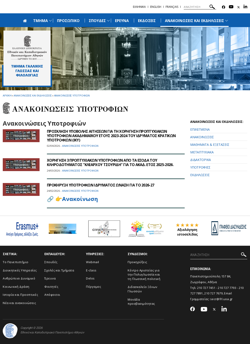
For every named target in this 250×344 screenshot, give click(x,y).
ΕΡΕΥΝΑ (122, 20)
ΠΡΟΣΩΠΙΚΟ (68, 20)
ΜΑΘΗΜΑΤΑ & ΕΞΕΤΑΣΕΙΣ (209, 144)
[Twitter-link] (238, 7)
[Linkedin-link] (245, 7)
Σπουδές (50, 262)
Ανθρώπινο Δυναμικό (19, 278)
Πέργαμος (93, 287)
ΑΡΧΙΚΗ (7, 95)
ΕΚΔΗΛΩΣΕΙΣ (200, 175)
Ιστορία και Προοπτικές (20, 295)
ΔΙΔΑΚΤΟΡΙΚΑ (200, 160)
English (155, 7)
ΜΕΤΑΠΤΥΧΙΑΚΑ (201, 152)
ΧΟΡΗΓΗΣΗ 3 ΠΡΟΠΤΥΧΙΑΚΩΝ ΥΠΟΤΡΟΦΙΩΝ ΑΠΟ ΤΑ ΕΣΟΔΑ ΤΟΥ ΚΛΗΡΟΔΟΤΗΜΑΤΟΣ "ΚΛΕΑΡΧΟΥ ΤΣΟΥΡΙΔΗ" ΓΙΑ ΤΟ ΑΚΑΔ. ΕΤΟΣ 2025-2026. (110, 162)
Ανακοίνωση (80, 199)
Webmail (92, 262)
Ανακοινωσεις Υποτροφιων (72, 95)
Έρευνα (50, 278)
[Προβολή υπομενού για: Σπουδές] (108, 20)
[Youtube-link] (231, 7)
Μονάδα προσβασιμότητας (141, 301)
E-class (91, 270)
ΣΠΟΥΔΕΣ (97, 20)
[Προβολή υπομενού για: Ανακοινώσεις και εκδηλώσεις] (226, 20)
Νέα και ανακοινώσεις (19, 303)
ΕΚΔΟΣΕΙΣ (146, 20)
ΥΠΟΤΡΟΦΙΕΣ (200, 167)
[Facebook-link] (223, 7)
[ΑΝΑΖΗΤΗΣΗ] (200, 6)
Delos (90, 278)
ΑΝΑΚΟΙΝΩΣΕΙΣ (202, 137)
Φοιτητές (51, 287)
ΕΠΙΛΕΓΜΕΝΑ (200, 129)
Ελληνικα (139, 7)
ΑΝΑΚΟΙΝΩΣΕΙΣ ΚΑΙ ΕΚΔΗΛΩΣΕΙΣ (194, 20)
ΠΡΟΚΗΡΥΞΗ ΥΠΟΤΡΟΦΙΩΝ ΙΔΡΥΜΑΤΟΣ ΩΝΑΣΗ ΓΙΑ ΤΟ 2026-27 (100, 185)
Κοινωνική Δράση (16, 287)
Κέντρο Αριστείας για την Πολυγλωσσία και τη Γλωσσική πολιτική (144, 274)
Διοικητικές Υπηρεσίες (20, 270)
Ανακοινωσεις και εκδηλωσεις (33, 95)
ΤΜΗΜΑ (40, 20)
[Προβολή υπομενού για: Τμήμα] (50, 20)
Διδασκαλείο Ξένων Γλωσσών (142, 289)
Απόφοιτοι (52, 295)
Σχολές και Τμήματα (59, 270)
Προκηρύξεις (137, 262)
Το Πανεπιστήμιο (16, 262)
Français (172, 7)
